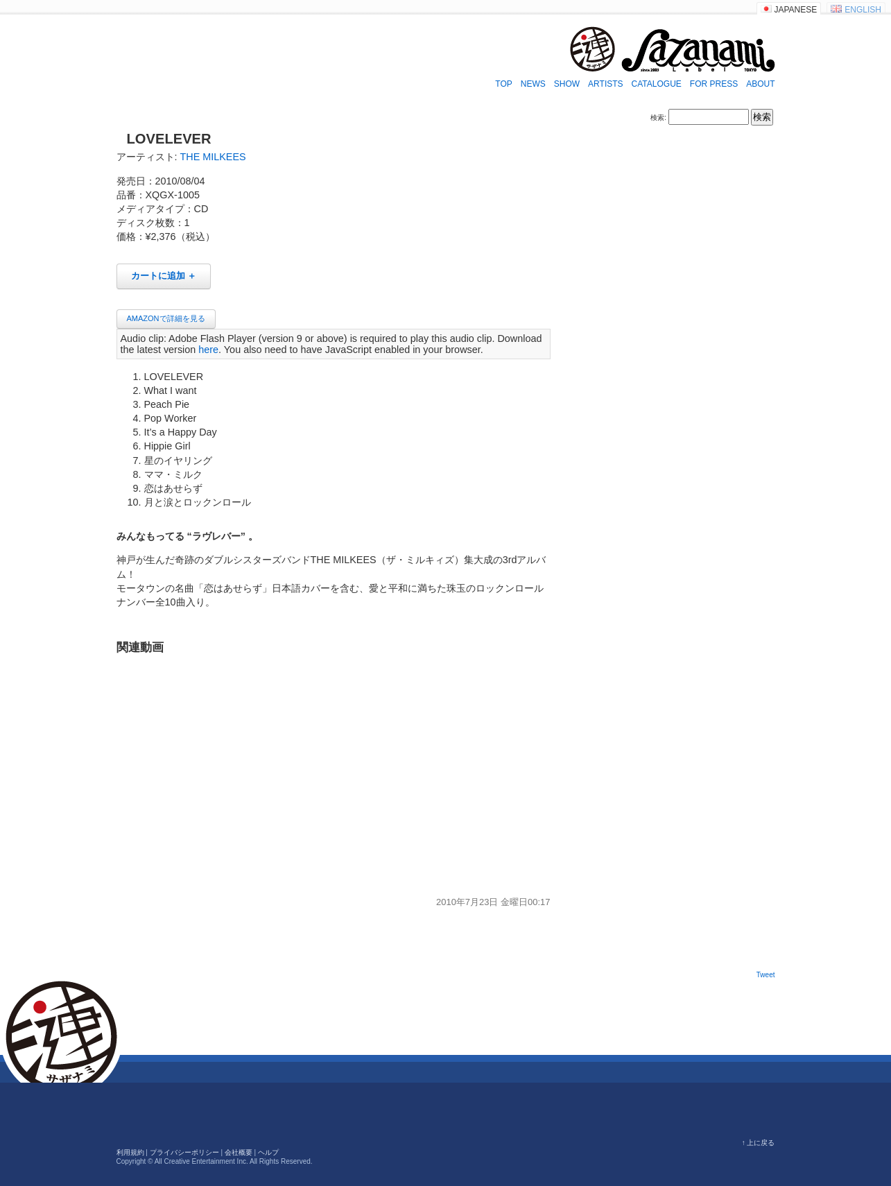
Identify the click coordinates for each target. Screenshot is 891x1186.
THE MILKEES (213, 156)
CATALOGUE (657, 84)
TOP (503, 84)
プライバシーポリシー (184, 1152)
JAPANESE (796, 10)
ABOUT (760, 84)
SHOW (567, 84)
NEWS (533, 84)
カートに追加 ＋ (164, 275)
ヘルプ (268, 1152)
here (208, 349)
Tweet (765, 975)
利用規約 (130, 1152)
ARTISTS (605, 84)
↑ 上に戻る (758, 1142)
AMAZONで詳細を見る (166, 318)
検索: (658, 117)
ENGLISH (863, 10)
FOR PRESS (714, 84)
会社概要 (238, 1152)
